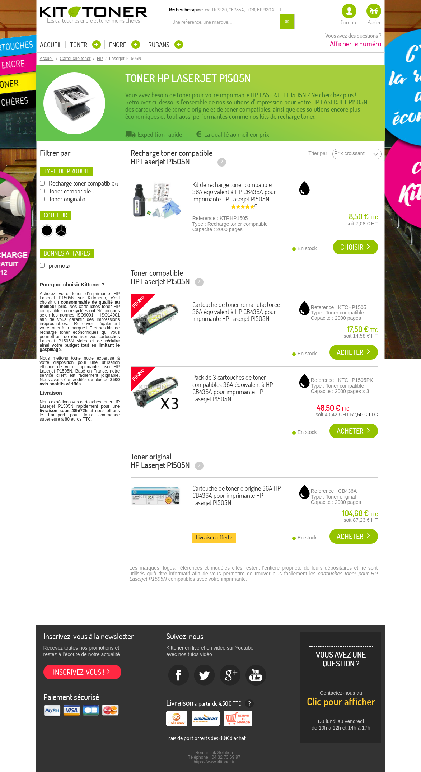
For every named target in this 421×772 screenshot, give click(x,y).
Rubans (159, 45)
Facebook (179, 675)
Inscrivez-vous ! (78, 672)
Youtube (256, 675)
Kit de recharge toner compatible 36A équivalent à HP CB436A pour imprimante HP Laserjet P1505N (234, 192)
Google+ (230, 675)
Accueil (51, 44)
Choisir (352, 247)
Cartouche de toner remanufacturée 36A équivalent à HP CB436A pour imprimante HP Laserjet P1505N (236, 311)
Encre (118, 45)
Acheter (350, 352)
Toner (79, 45)
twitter (204, 675)
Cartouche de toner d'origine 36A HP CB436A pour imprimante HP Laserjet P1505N (236, 495)
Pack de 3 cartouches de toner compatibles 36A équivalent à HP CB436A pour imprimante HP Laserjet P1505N (232, 388)
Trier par (317, 153)
